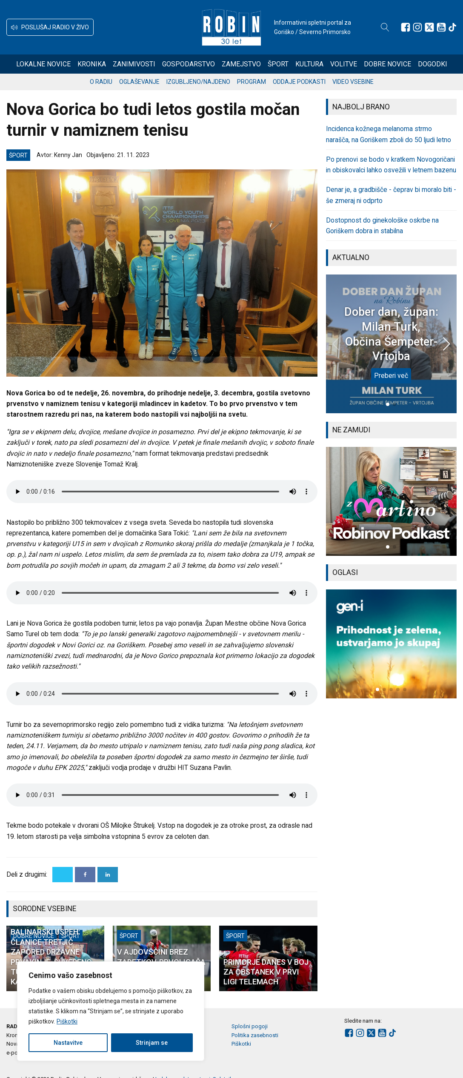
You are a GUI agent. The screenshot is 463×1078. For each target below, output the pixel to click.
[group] (391, 501)
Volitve (343, 64)
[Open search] (385, 27)
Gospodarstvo (188, 64)
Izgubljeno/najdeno (198, 81)
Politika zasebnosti (255, 1035)
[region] (110, 1011)
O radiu (101, 81)
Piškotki (67, 1021)
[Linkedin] (107, 874)
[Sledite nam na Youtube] (441, 27)
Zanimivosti (134, 64)
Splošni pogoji (250, 1026)
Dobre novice (387, 64)
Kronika (91, 64)
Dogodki (432, 64)
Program (251, 81)
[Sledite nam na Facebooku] (405, 27)
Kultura (309, 64)
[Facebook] (85, 874)
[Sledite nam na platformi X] (429, 27)
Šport (278, 64)
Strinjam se (152, 1042)
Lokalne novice (43, 64)
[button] (50, 27)
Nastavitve (68, 1042)
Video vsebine (353, 81)
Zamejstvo (241, 64)
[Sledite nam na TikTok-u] (452, 27)
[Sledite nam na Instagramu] (417, 27)
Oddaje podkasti (299, 81)
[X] (62, 874)
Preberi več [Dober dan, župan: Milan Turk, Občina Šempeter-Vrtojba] (391, 376)
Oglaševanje (139, 81)
